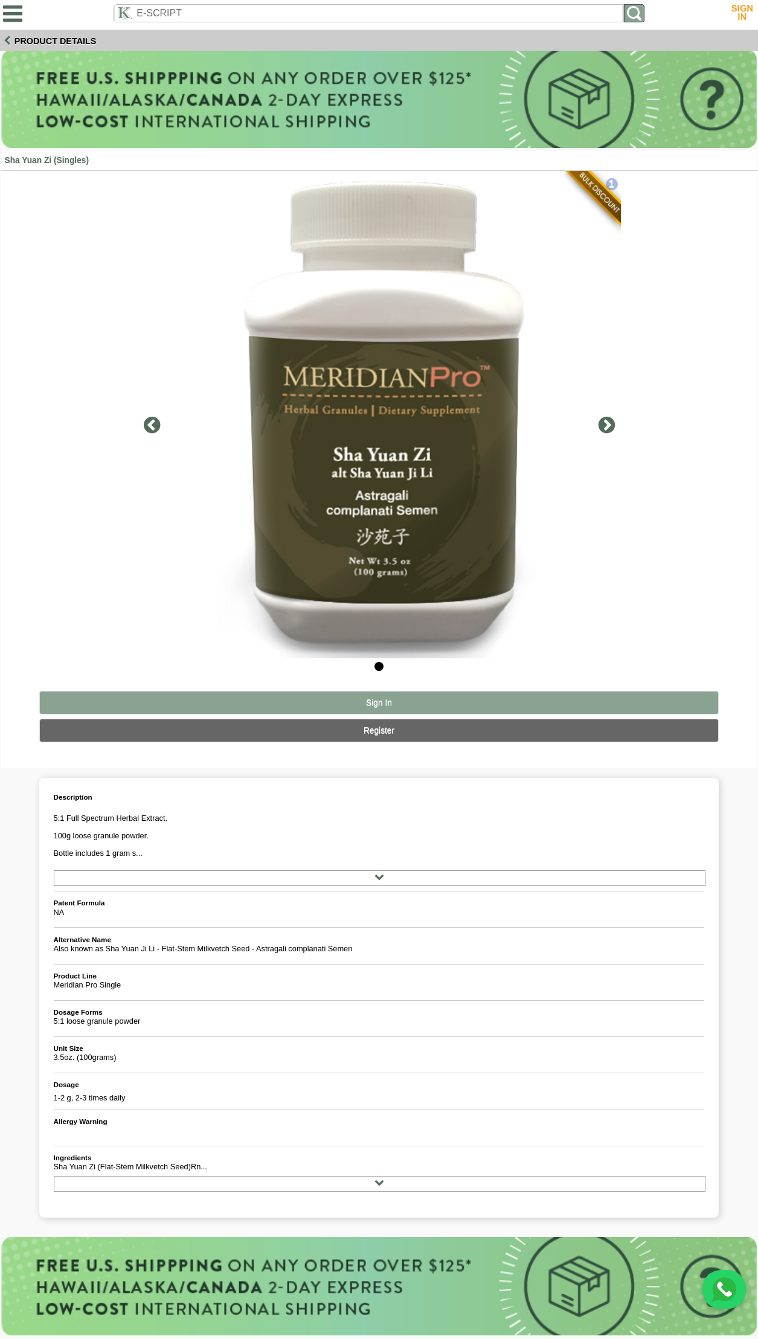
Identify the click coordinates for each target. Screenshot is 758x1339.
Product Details (55, 41)
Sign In (379, 702)
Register (379, 730)
